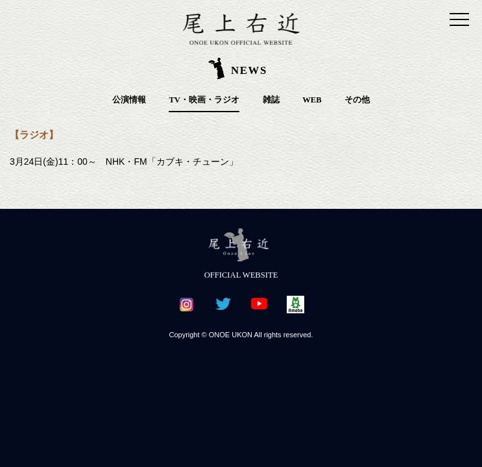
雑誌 (271, 99)
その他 (357, 99)
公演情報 (129, 99)
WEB (311, 99)
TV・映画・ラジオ (204, 99)
